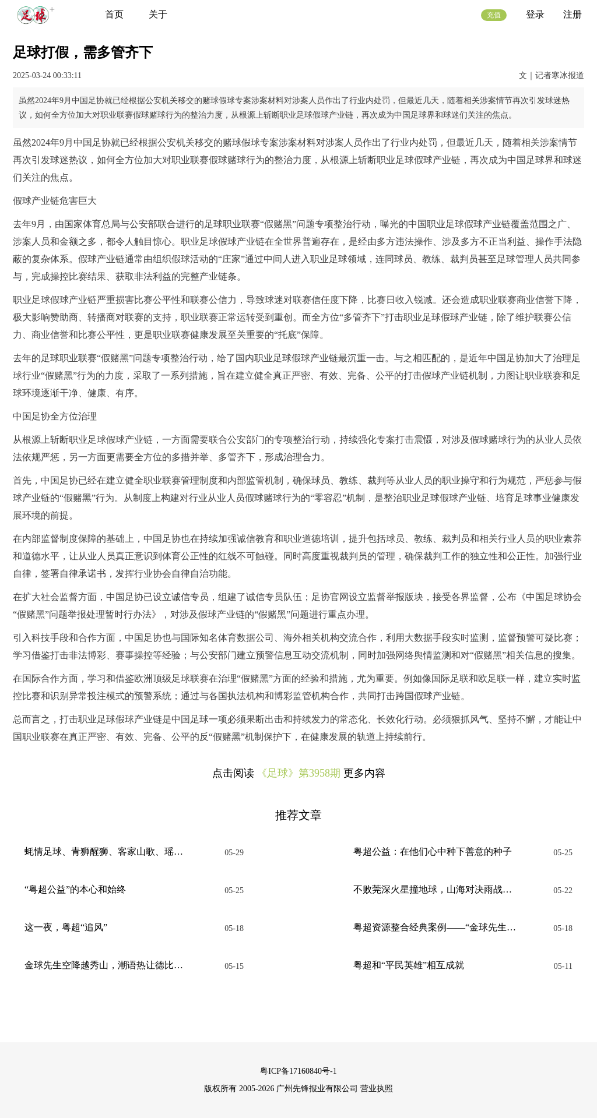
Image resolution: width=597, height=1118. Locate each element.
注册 (572, 14)
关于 (158, 14)
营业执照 (376, 1088)
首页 (114, 14)
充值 (494, 15)
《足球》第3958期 (298, 773)
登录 (535, 14)
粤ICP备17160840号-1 (298, 1071)
